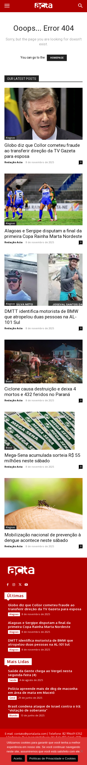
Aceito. (18, 758)
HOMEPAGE (56, 57)
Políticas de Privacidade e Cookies (52, 758)
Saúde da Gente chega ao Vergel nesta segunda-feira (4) (40, 673)
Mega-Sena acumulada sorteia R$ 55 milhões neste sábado (42, 458)
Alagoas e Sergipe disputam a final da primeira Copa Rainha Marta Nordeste (43, 233)
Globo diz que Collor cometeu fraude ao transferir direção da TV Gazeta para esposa (42, 151)
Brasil (9, 381)
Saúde (12, 680)
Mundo (13, 715)
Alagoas (10, 137)
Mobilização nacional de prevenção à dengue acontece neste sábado (42, 537)
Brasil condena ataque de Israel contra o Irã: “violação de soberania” (44, 708)
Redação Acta (13, 162)
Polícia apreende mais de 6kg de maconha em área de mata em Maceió (42, 691)
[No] (81, 751)
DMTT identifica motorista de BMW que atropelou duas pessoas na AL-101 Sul (41, 317)
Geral (12, 697)
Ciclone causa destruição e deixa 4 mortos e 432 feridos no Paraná (40, 391)
